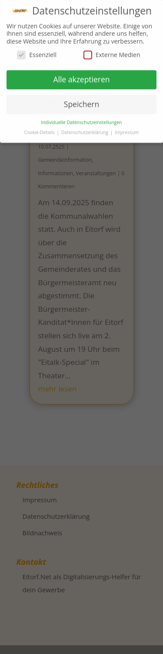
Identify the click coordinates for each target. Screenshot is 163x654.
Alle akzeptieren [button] (81, 77)
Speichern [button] (81, 102)
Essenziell (37, 52)
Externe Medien (111, 52)
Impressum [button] (127, 130)
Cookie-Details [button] (40, 130)
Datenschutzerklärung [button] (85, 130)
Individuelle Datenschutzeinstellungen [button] (81, 120)
